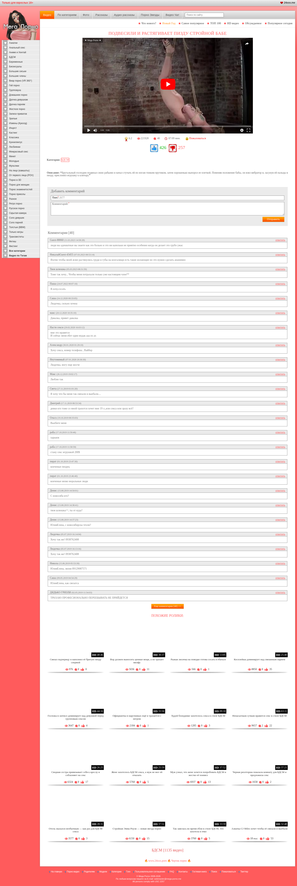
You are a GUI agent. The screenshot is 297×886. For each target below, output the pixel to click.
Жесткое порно (17, 109)
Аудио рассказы (124, 14)
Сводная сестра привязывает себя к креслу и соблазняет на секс (75, 774)
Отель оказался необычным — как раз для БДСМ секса (75, 830)
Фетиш (12, 241)
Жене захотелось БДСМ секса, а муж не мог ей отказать (136, 774)
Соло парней (16, 222)
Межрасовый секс (18, 151)
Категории (116, 871)
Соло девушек (16, 217)
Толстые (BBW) (17, 227)
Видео (47, 14)
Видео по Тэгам (18, 255)
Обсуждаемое (253, 23)
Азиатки (13, 43)
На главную (56, 871)
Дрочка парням (17, 104)
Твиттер (244, 871)
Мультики (14, 165)
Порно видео (73, 871)
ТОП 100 (215, 23)
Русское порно (16, 208)
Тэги (128, 871)
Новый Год (168, 23)
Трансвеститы (16, 236)
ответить (280, 240)
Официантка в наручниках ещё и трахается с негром (137, 717)
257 (181, 147)
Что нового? (148, 23)
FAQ (172, 871)
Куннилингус (15, 142)
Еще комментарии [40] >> (167, 606)
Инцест (13, 128)
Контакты (183, 871)
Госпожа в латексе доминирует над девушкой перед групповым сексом (76, 717)
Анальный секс (17, 47)
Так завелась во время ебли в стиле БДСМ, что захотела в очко (198, 830)
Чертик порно (179, 860)
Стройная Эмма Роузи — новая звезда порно (137, 828)
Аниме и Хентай (17, 52)
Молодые (14, 161)
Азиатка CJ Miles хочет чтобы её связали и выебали (259, 828)
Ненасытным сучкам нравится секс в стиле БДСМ (259, 715)
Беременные (16, 62)
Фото (86, 14)
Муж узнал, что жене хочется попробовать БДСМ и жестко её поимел (198, 774)
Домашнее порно (18, 95)
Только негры (16, 232)
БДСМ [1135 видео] (167, 850)
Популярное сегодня (280, 23)
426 (162, 147)
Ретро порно (15, 203)
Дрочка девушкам (18, 99)
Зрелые (13, 118)
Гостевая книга (199, 871)
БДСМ (12, 57)
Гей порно (14, 85)
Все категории (17, 251)
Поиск (214, 871)
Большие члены (17, 76)
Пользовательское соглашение (150, 871)
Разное (13, 199)
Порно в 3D (15, 180)
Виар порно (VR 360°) (20, 80)
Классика (14, 137)
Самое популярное (193, 23)
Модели (103, 871)
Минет (12, 156)
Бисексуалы (15, 66)
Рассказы (101, 14)
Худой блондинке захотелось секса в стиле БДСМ (198, 715)
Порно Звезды (150, 14)
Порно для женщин (19, 184)
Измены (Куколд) (18, 123)
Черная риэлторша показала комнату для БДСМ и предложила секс (259, 774)
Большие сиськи (17, 71)
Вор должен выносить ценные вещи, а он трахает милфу (137, 661)
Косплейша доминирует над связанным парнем (259, 659)
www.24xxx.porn (157, 860)
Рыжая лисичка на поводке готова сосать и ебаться (198, 659)
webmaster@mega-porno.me (167, 879)
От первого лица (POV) (21, 175)
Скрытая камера (18, 213)
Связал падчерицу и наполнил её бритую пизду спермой (75, 661)
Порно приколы (17, 194)
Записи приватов (18, 113)
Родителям (89, 871)
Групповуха (15, 90)
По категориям (67, 14)
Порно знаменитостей (20, 189)
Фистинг (13, 246)
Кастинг (13, 132)
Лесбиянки (14, 147)
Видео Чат (172, 14)
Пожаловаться (229, 871)
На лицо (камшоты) (19, 170)
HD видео (233, 23)
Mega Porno (144, 876)
